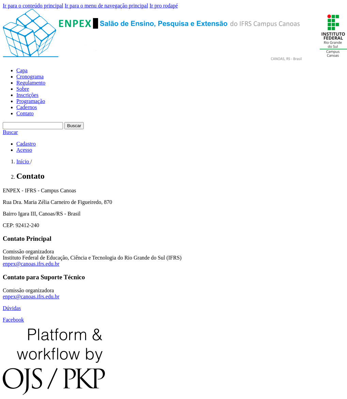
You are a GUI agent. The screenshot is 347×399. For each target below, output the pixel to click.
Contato (25, 113)
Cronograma (30, 76)
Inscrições (27, 95)
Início (23, 161)
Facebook (13, 320)
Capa (22, 70)
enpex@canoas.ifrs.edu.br (31, 264)
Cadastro (26, 144)
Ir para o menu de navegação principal (106, 6)
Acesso (24, 150)
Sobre (22, 89)
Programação (30, 101)
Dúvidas (12, 308)
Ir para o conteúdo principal (33, 6)
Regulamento (30, 83)
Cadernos (26, 107)
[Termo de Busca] (33, 125)
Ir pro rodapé (163, 6)
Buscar (74, 125)
